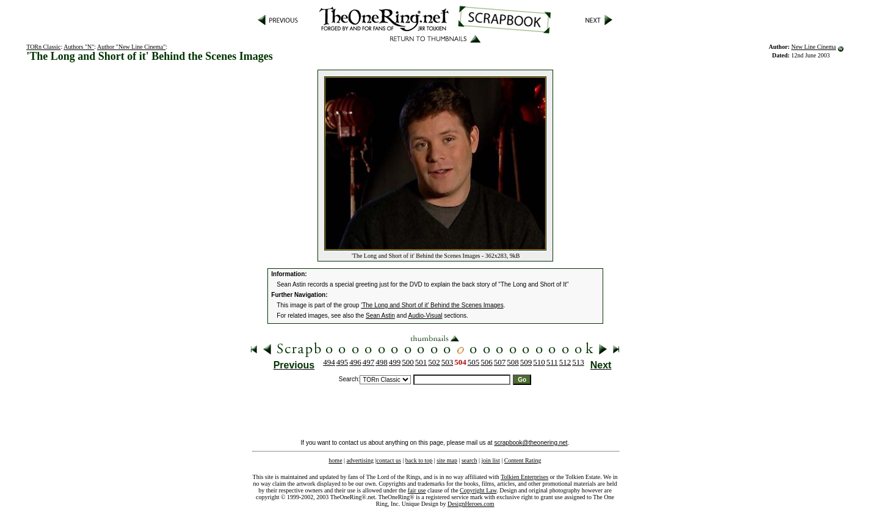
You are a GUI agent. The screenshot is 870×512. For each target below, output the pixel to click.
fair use (417, 490)
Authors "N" (78, 46)
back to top (418, 460)
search (469, 460)
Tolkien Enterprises (524, 477)
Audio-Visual (425, 315)
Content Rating (523, 460)
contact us (389, 460)
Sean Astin (380, 315)
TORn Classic (43, 46)
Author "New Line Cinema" (131, 46)
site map (447, 460)
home (335, 460)
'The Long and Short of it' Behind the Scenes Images (432, 305)
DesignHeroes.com (471, 503)
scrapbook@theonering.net (530, 442)
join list (490, 460)
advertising (360, 460)
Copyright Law (478, 490)
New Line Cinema (813, 46)
